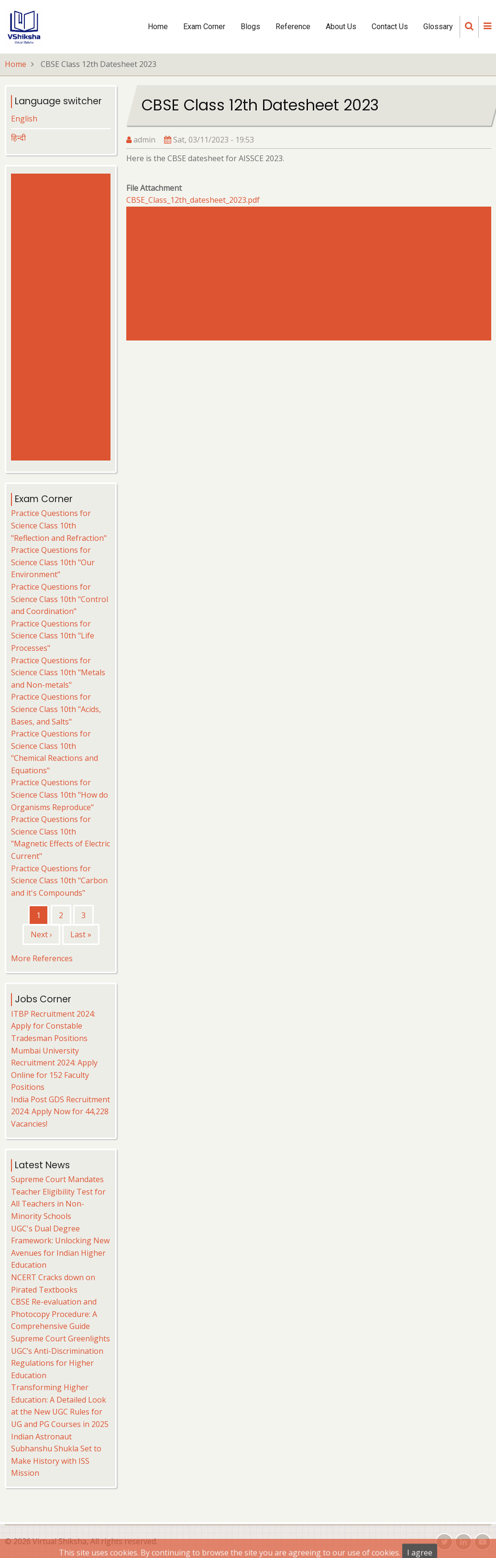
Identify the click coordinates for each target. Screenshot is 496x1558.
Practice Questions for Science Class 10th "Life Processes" (52, 635)
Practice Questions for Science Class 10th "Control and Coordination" (59, 599)
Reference (293, 26)
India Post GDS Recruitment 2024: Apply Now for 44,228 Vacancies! (60, 1111)
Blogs (250, 26)
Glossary (438, 26)
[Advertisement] (309, 273)
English (24, 118)
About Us (341, 26)
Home (158, 26)
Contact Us (390, 26)
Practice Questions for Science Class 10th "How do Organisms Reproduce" (59, 794)
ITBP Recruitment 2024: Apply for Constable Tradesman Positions (53, 1026)
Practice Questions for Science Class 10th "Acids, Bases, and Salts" (56, 708)
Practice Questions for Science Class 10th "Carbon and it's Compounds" (59, 880)
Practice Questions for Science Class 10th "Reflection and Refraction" (59, 525)
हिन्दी (18, 137)
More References (42, 958)
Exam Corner (204, 26)
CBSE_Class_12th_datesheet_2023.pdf (193, 200)
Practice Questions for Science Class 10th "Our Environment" (53, 562)
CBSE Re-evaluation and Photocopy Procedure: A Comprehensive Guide (54, 1313)
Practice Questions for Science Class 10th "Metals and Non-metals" (58, 672)
